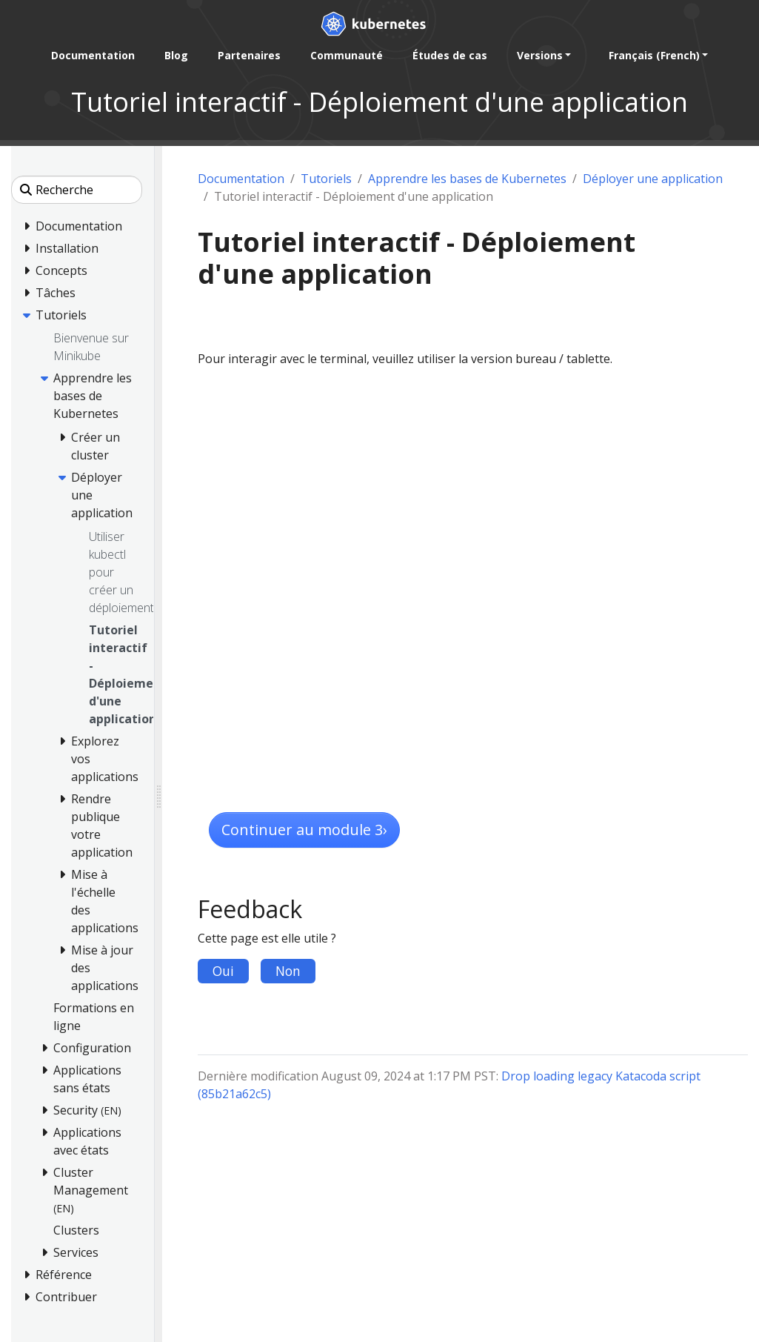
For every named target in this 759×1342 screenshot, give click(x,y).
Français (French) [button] (654, 55)
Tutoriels (326, 178)
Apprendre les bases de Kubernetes (467, 178)
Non (288, 971)
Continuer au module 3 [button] (304, 830)
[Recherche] (76, 190)
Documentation (241, 178)
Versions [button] (540, 55)
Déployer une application (653, 178)
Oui (223, 971)
